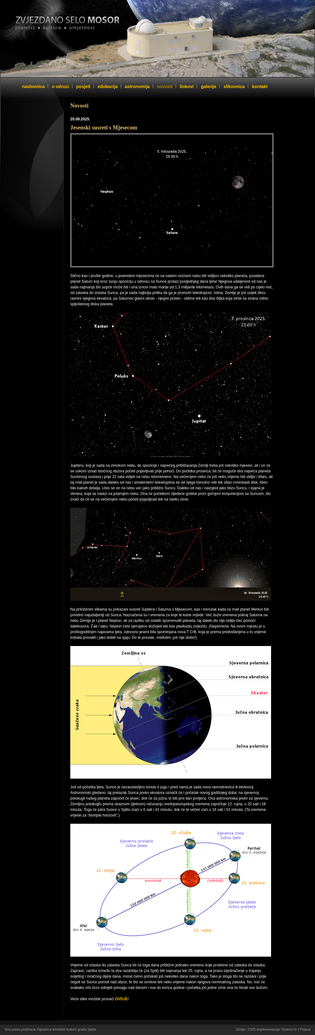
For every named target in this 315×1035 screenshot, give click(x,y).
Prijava (305, 1029)
